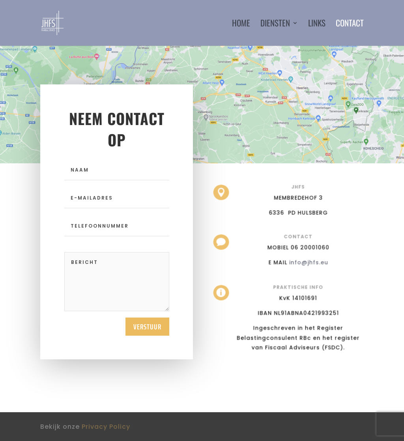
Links (316, 24)
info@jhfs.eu (308, 262)
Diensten (275, 24)
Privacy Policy (106, 426)
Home (241, 24)
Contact (350, 24)
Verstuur (147, 326)
